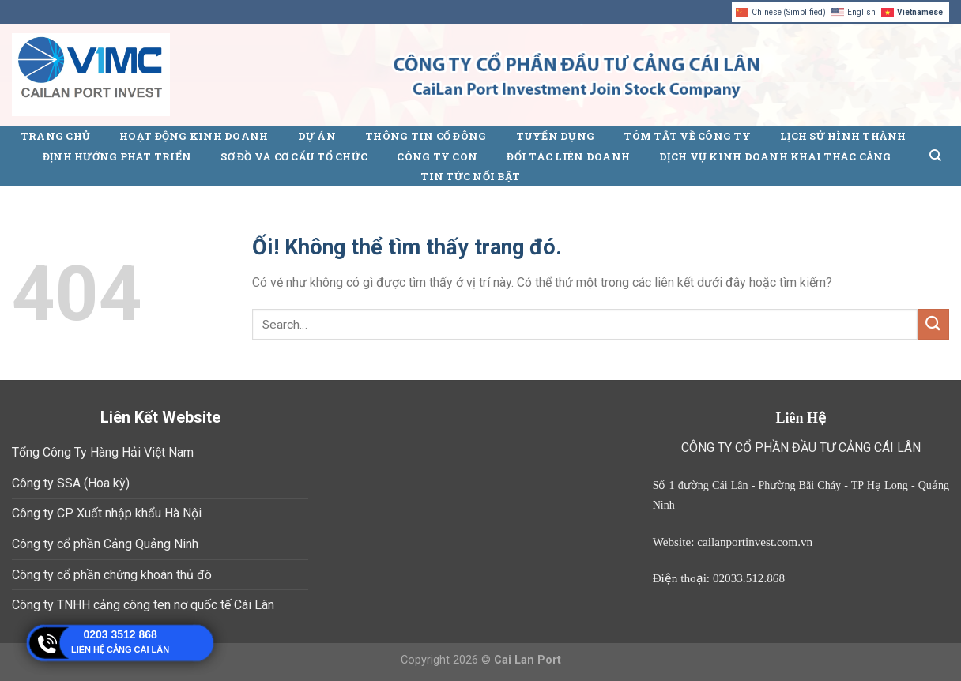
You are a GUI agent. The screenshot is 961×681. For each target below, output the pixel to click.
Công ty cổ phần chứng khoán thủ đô (112, 574)
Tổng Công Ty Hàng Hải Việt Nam (103, 452)
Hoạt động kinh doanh (193, 136)
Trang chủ (55, 136)
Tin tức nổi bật (470, 176)
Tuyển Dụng (555, 136)
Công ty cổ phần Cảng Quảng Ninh (105, 543)
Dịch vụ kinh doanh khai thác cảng (775, 156)
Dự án (317, 136)
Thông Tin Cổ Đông (425, 136)
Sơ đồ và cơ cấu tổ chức (293, 156)
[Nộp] (933, 324)
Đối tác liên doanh (568, 156)
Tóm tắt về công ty (687, 136)
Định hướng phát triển (117, 156)
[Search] (935, 156)
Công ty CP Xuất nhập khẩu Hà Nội (107, 513)
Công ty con (437, 156)
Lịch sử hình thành (843, 136)
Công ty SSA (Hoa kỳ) (71, 483)
